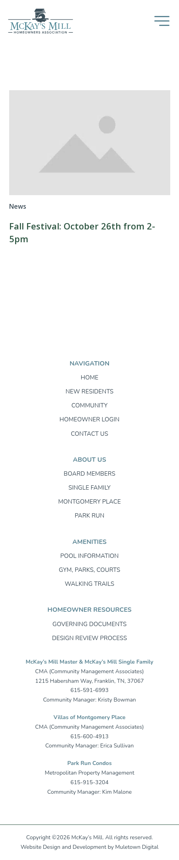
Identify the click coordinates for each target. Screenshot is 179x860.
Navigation (89, 363)
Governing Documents (89, 624)
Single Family (89, 488)
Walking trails (90, 584)
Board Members (89, 474)
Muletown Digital (137, 847)
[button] (162, 21)
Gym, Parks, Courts (90, 570)
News (17, 206)
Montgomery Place (89, 502)
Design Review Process (89, 638)
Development (89, 847)
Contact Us (89, 434)
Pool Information (89, 556)
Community (90, 405)
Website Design (40, 847)
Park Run (90, 516)
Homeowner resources (89, 609)
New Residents (90, 391)
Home (90, 378)
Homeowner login (90, 419)
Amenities (89, 542)
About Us (89, 459)
